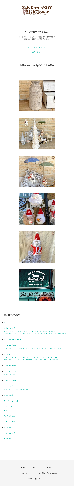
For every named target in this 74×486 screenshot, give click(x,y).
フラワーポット (9, 348)
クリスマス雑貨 (9, 421)
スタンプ (7, 389)
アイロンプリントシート (23, 333)
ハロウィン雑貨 (9, 433)
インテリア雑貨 (9, 354)
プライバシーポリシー (24, 473)
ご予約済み (8, 439)
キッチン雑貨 (8, 395)
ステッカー (8, 333)
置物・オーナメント (39, 348)
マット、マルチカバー (49, 357)
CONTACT (49, 467)
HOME (23, 467)
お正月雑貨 (8, 427)
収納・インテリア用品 (12, 357)
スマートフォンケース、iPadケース (44, 331)
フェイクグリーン (10, 371)
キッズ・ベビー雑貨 (11, 401)
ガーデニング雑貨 (10, 345)
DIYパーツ (54, 360)
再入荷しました (9, 416)
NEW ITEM (8, 407)
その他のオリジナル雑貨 (43, 333)
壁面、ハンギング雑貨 (30, 357)
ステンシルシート (22, 331)
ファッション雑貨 (10, 380)
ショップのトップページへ (37, 47)
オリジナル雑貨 (9, 328)
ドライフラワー (9, 374)
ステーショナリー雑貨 (21, 389)
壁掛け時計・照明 (41, 360)
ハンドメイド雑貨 (10, 365)
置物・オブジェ (9, 360)
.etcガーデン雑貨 (55, 348)
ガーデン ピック (23, 348)
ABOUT (35, 467)
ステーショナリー (10, 386)
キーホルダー (8, 331)
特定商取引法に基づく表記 (48, 473)
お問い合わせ (37, 52)
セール (6, 322)
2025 (6, 410)
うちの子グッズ (60, 333)
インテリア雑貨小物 (25, 360)
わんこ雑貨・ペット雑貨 (12, 339)
